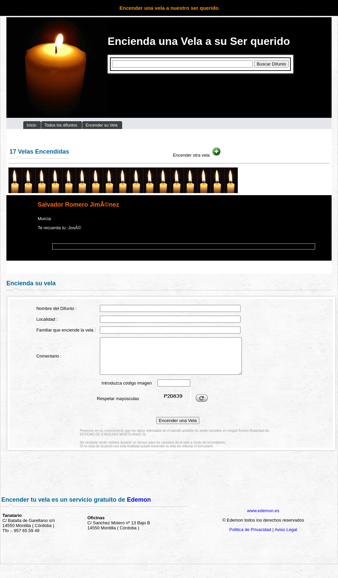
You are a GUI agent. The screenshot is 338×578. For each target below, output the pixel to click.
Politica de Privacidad (250, 529)
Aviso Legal (286, 529)
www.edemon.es (263, 510)
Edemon (139, 499)
